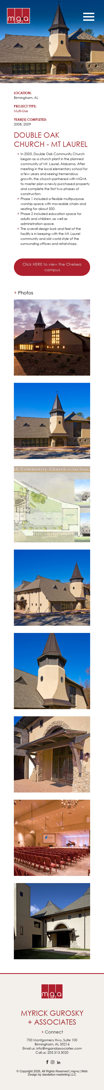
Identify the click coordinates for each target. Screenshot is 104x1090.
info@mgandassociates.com (59, 1048)
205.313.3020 (58, 1052)
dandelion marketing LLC (59, 1074)
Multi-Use (21, 111)
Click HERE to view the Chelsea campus (52, 266)
